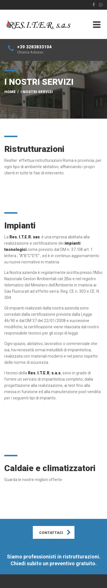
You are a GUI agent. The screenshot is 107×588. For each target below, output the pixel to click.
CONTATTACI (51, 533)
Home (10, 92)
